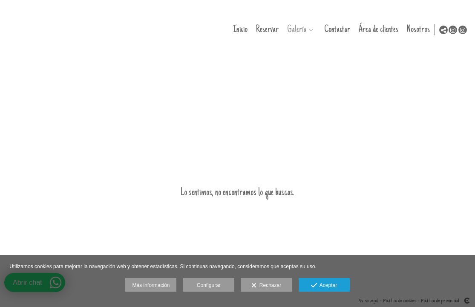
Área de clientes (377, 29)
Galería (295, 29)
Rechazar (266, 285)
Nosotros (416, 29)
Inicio (238, 29)
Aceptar (324, 285)
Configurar (209, 285)
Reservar (265, 29)
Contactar (335, 29)
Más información (151, 285)
